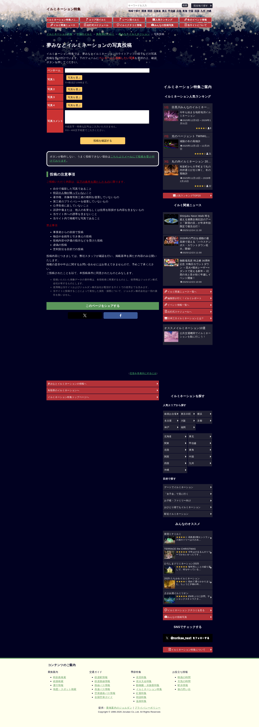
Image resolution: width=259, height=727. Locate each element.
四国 (196, 11)
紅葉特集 (141, 693)
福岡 (183, 427)
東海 (184, 11)
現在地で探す (201, 5)
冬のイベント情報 (195, 19)
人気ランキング (162, 19)
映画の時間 (184, 677)
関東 (144, 11)
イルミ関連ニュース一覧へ (181, 291)
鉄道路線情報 (102, 681)
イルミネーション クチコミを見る (185, 610)
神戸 (166, 427)
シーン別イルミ (129, 19)
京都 (199, 420)
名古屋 (168, 420)
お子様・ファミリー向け (177, 500)
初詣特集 (141, 697)
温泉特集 (141, 701)
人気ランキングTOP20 (187, 195)
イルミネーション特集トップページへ (68, 397)
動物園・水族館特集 (147, 685)
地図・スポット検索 (64, 689)
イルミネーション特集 (63, 9)
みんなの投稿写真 (162, 25)
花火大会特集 (144, 681)
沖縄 (209, 11)
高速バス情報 (102, 689)
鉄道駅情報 (101, 677)
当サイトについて (195, 25)
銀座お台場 (170, 414)
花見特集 (141, 677)
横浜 (199, 414)
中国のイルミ (84, 34)
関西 (150, 11)
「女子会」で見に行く (176, 494)
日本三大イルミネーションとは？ (184, 318)
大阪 (183, 420)
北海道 (157, 11)
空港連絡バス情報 (105, 693)
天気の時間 (184, 681)
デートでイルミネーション (178, 487)
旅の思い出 (184, 689)
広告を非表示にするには (143, 373)
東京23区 (186, 414)
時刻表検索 (59, 677)
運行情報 (58, 685)
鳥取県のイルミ (105, 34)
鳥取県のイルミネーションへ (63, 390)
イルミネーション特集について (186, 649)
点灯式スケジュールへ (178, 311)
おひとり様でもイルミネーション (182, 507)
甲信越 (171, 11)
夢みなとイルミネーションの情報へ (67, 383)
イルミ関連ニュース (62, 25)
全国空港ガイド (104, 697)
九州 (202, 11)
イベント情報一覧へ (177, 304)
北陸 (178, 11)
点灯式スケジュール (96, 25)
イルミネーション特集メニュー (63, 19)
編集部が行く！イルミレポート (183, 298)
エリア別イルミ (96, 19)
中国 (191, 11)
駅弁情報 (183, 685)
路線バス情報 (102, 685)
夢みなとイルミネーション (134, 34)
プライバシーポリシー (148, 707)
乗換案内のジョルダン (119, 707)
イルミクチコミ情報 (129, 25)
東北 (164, 11)
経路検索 (58, 681)
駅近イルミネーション (176, 514)
